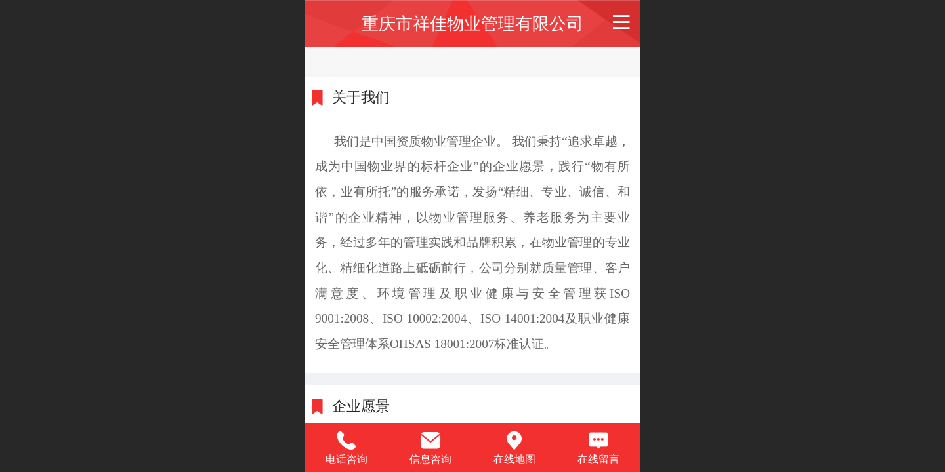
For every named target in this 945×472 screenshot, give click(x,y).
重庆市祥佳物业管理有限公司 (472, 23)
